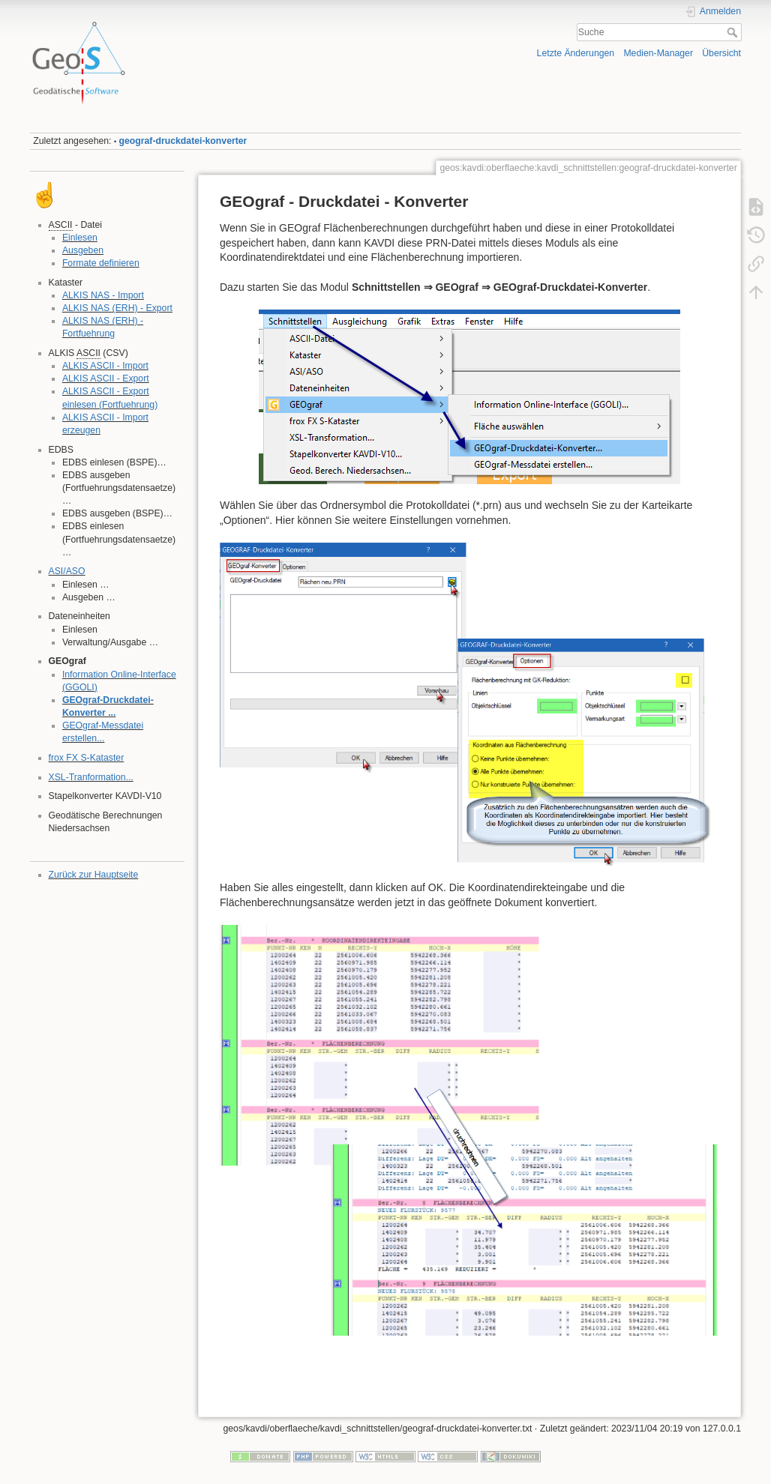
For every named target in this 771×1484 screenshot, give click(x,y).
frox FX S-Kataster (86, 757)
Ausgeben (83, 250)
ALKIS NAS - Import (103, 295)
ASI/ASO (67, 571)
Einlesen (80, 237)
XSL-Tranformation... (91, 777)
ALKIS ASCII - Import (105, 366)
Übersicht (721, 53)
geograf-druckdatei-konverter (183, 141)
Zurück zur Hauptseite (94, 874)
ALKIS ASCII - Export (105, 378)
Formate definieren (101, 263)
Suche (734, 32)
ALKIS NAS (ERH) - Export (117, 308)
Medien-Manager (658, 53)
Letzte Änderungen (576, 53)
